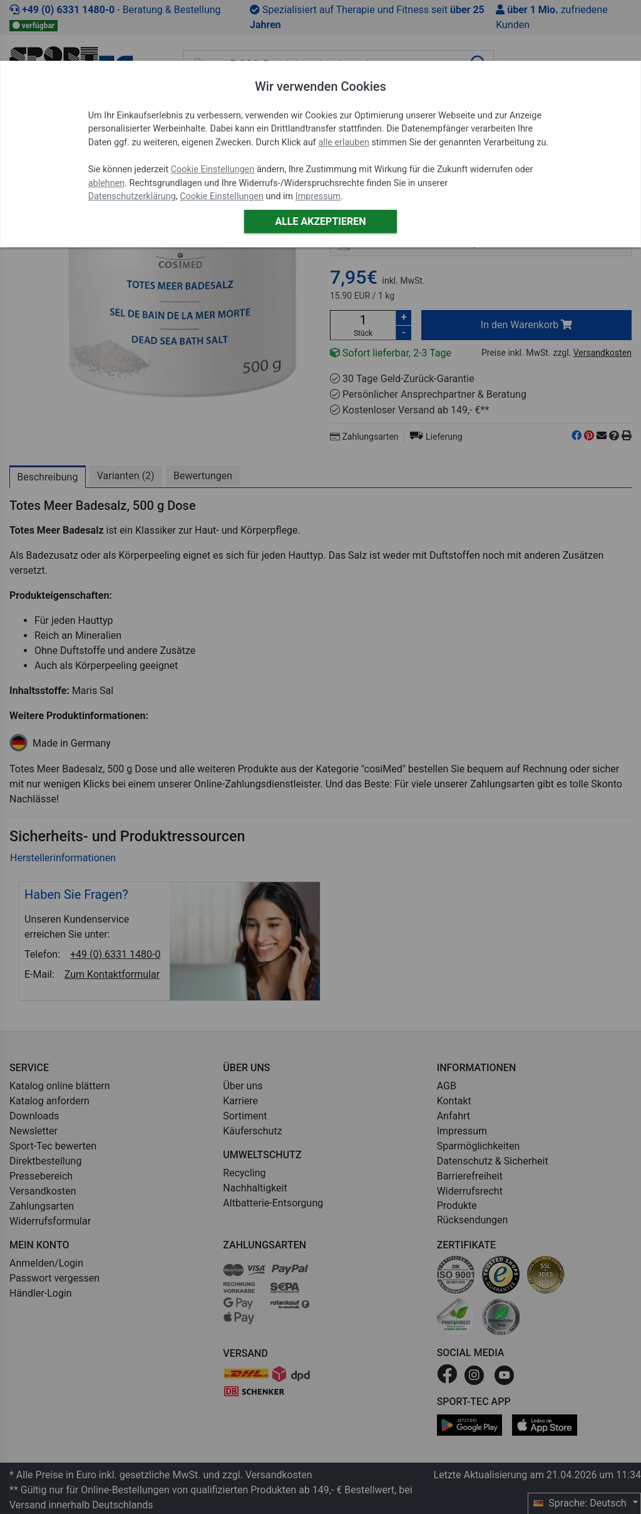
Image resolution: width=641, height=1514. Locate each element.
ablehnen (106, 183)
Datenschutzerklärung (132, 196)
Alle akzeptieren (320, 221)
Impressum (318, 196)
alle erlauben (343, 142)
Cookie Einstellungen (213, 169)
